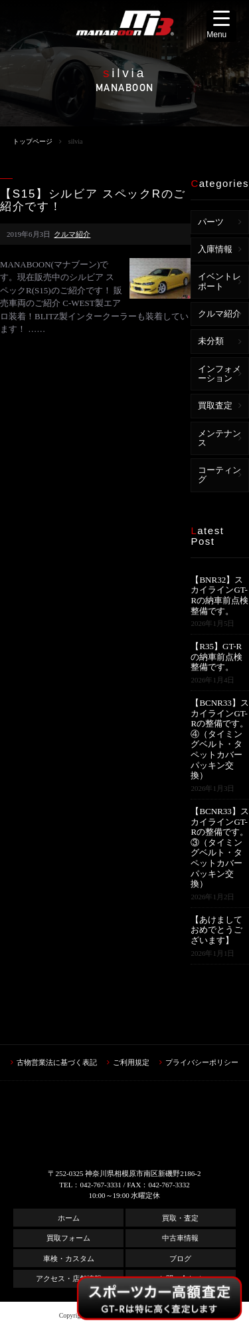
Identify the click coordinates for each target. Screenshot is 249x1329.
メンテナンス (219, 438)
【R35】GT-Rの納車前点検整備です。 (216, 656)
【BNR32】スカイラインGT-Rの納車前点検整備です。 (219, 595)
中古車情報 (180, 1238)
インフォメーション (219, 373)
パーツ (211, 222)
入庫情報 (215, 249)
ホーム (69, 1218)
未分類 (211, 341)
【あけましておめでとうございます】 (216, 930)
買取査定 (215, 405)
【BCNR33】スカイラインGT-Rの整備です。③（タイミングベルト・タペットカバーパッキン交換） (219, 847)
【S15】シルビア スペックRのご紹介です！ (93, 200)
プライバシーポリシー (201, 1062)
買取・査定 (180, 1218)
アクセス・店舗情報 (69, 1278)
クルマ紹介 (72, 234)
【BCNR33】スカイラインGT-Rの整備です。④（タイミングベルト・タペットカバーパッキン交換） (219, 739)
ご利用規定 (131, 1062)
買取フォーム (68, 1238)
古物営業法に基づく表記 (57, 1062)
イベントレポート (219, 281)
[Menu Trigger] (221, 26)
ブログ (180, 1258)
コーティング (219, 474)
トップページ (32, 141)
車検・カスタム (68, 1258)
